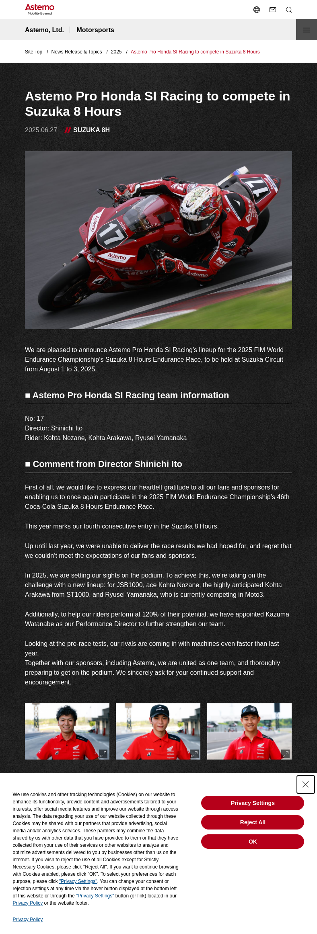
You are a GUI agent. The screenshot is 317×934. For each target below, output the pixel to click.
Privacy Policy (28, 903)
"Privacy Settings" (78, 881)
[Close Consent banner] (306, 784)
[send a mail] (273, 9)
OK (253, 841)
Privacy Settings (253, 803)
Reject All (253, 822)
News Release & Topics (76, 52)
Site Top (33, 52)
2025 (116, 52)
